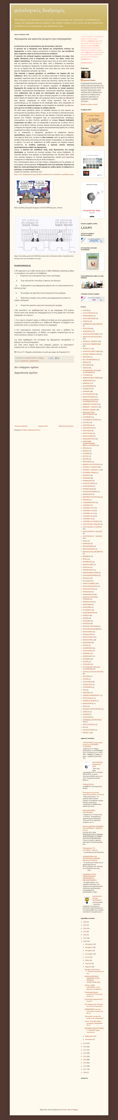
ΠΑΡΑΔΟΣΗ (87, 592)
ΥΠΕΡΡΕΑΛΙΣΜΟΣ (89, 701)
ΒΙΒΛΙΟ (85, 362)
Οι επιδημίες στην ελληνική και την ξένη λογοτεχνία (94, 1005)
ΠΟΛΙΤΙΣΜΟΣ (88, 632)
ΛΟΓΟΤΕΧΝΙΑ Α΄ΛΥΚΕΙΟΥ (92, 527)
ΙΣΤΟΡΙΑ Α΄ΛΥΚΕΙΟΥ (90, 467)
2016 (85, 1053)
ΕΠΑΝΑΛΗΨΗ (88, 436)
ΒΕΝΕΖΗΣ (86, 357)
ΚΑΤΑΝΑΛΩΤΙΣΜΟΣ (90, 492)
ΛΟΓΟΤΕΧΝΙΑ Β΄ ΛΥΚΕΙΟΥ (92, 531)
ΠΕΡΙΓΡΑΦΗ (87, 604)
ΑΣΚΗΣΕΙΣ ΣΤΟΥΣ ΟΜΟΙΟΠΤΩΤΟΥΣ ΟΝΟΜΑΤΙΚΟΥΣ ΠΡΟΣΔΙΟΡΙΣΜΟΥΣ (90, 877)
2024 (85, 928)
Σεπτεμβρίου (89, 954)
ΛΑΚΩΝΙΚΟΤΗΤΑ (89, 502)
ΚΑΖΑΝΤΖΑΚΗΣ (89, 483)
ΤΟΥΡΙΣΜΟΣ (87, 687)
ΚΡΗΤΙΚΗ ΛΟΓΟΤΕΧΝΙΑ (91, 497)
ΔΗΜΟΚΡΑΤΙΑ (34, 361)
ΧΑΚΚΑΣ (86, 712)
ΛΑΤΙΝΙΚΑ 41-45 (88, 513)
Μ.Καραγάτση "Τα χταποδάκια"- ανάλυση (90, 849)
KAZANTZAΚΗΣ (89, 730)
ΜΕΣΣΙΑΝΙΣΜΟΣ (89, 549)
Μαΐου (87, 960)
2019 (85, 1043)
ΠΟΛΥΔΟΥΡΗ (87, 634)
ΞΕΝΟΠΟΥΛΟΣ (88, 570)
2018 (85, 1047)
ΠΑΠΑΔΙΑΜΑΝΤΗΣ (90, 586)
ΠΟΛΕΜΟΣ (87, 621)
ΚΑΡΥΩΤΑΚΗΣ (88, 489)
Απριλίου (88, 963)
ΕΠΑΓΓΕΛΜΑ (88, 433)
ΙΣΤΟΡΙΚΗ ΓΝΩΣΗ (89, 472)
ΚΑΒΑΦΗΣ (87, 478)
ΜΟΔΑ (85, 559)
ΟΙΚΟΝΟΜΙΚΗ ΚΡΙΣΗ (90, 573)
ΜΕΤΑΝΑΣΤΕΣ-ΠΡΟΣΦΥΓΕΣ (93, 552)
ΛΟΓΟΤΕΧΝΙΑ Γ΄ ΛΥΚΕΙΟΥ (92, 536)
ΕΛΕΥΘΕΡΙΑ (87, 417)
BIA (84, 727)
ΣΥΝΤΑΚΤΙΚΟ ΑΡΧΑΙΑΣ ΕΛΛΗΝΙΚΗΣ (91, 668)
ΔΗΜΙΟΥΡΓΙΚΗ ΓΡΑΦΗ (91, 378)
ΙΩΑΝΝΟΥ (86, 475)
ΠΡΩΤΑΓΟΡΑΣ (88, 640)
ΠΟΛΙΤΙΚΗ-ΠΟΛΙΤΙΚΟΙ (91, 629)
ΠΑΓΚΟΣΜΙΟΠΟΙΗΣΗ (90, 575)
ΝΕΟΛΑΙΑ (86, 567)
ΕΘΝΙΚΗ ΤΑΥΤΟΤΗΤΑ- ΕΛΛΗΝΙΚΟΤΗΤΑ (91, 400)
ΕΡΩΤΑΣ (86, 451)
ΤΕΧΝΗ (85, 679)
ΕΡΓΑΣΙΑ (86, 448)
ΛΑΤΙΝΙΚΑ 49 (87, 519)
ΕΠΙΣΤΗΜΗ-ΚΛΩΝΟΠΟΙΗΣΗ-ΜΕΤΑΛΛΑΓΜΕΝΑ (89, 443)
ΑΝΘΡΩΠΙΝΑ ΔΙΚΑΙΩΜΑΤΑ (93, 324)
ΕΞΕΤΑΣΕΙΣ (87, 430)
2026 (85, 922)
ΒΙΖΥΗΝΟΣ (87, 365)
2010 (85, 1072)
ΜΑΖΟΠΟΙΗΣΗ (88, 546)
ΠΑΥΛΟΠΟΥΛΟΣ (88, 594)
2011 (85, 1069)
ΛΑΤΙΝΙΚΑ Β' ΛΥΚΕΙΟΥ (91, 521)
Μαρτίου (88, 967)
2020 (85, 941)
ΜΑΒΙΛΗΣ (86, 543)
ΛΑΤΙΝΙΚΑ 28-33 (88, 508)
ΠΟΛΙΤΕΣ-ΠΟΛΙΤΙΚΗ (90, 626)
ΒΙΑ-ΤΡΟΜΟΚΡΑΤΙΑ (90, 360)
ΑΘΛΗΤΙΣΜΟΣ (88, 316)
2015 (85, 1056)
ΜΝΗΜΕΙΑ (87, 556)
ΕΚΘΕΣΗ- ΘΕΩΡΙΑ (89, 410)
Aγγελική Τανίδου (89, 80)
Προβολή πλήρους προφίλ (89, 104)
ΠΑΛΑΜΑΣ (87, 581)
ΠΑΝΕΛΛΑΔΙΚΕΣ (89, 583)
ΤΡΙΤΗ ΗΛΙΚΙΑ (88, 698)
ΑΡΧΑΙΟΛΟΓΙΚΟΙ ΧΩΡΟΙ (92, 351)
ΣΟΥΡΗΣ (86, 662)
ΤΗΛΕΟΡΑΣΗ (87, 682)
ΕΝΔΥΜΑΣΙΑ (87, 425)
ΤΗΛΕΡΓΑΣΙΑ (87, 684)
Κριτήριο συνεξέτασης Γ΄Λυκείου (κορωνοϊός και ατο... (94, 971)
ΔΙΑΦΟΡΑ (86, 391)
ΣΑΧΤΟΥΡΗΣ (87, 651)
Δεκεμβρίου (89, 944)
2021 (85, 938)
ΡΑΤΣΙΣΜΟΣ (87, 642)
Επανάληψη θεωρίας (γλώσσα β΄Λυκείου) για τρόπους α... (93, 994)
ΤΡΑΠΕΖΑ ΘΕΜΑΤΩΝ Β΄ (91, 695)
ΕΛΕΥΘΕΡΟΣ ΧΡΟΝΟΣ (91, 420)
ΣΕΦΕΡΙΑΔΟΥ (88, 656)
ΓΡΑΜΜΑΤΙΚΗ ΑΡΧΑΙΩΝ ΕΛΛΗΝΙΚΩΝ (92, 371)
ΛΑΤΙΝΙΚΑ (86, 505)
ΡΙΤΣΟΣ (85, 645)
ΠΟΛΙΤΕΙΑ (86, 623)
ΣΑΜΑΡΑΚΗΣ (88, 648)
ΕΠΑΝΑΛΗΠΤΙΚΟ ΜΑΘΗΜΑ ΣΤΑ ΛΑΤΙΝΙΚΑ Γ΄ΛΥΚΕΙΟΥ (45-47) (93, 828)
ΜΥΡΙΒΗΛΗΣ (87, 562)
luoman (64, 1110)
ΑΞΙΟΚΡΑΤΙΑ (24, 361)
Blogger (75, 1110)
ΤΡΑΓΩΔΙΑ (86, 693)
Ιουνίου (87, 957)
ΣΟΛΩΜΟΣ (87, 659)
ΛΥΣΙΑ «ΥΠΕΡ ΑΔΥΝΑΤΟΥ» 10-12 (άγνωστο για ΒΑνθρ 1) (93, 987)
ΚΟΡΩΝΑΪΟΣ (87, 494)
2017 (85, 1050)
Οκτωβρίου (89, 950)
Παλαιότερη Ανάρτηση (66, 426)
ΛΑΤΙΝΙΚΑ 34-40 (88, 510)
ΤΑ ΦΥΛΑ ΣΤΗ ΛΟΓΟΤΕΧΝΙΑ (93, 672)
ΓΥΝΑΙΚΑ (86, 375)
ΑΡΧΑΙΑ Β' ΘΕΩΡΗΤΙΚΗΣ (92, 344)
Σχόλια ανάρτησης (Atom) (31, 430)
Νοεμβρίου (89, 947)
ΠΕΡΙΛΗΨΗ (87, 607)
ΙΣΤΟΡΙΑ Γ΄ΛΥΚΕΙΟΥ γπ (91, 470)
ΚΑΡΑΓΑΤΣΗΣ (88, 486)
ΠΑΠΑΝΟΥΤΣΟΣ (89, 589)
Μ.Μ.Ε (85, 541)
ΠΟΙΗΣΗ (86, 615)
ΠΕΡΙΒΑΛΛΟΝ (88, 602)
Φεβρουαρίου (89, 1036)
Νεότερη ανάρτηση (21, 426)
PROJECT (86, 733)
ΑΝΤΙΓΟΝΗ (87, 328)
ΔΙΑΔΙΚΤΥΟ (87, 389)
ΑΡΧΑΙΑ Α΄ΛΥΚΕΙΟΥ (90, 341)
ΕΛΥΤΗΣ (86, 422)
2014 (85, 1059)
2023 (85, 931)
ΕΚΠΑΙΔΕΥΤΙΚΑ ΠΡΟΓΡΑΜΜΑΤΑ (89, 413)
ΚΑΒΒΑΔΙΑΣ (87, 481)
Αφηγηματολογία (88, 784)
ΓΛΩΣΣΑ (86, 368)
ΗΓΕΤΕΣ (86, 456)
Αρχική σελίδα (43, 426)
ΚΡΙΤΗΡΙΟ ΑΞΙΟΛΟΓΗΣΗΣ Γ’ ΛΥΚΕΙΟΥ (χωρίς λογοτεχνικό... (94, 1030)
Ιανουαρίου (89, 1039)
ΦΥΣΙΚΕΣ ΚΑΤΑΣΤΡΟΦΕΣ (92, 709)
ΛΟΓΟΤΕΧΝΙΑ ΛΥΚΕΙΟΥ (91, 524)
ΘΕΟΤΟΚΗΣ (87, 462)
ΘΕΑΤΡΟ (86, 459)
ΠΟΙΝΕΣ (86, 618)
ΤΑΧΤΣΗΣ (86, 676)
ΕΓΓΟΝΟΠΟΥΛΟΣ (89, 394)
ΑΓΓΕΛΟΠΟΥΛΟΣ (89, 313)
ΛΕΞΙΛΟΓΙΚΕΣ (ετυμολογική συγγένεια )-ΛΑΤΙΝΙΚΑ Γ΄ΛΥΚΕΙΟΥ (92, 744)
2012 (85, 1066)
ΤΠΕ (84, 690)
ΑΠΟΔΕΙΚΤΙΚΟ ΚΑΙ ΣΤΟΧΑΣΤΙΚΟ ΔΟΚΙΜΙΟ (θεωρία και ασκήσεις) (91, 858)
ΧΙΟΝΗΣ (86, 714)
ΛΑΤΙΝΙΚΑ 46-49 (88, 516)
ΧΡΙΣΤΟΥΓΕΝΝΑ (89, 724)
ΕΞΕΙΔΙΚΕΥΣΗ (88, 428)
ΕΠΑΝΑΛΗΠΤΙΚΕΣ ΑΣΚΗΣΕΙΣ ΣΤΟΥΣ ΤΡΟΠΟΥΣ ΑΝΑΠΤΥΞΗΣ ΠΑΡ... (93, 979)
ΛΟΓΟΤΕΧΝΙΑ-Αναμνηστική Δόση (97, 764)
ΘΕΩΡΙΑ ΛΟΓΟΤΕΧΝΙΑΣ (91, 464)
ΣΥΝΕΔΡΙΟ (87, 664)
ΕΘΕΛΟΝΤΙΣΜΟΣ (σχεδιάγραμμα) (89, 811)
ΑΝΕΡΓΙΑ (86, 321)
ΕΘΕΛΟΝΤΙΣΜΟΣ (89, 397)
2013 (85, 1063)
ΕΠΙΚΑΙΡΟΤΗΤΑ (88, 439)
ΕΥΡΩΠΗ (86, 453)
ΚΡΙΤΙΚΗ (86, 500)
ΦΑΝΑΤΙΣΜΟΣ (88, 703)
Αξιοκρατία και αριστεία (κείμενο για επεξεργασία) (94, 1017)
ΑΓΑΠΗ (85, 310)
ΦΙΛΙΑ (85, 706)
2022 (85, 935)
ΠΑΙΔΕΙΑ (86, 578)
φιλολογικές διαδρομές (39, 10)
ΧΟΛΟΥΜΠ (87, 717)
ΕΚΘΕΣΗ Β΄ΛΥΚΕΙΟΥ (90, 404)
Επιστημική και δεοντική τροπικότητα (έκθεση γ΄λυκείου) (93, 793)
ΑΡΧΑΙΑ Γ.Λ (87, 349)
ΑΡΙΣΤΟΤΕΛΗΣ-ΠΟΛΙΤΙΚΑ (92, 337)
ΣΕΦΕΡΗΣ (86, 653)
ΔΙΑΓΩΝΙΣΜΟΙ (88, 386)
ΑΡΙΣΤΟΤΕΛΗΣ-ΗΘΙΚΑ (91, 334)
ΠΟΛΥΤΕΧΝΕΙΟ (88, 637)
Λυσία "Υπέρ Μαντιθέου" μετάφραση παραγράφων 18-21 (94, 1023)
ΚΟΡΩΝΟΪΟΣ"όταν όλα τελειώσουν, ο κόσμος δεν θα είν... (94, 1011)
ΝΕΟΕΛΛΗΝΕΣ (88, 564)
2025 (85, 925)
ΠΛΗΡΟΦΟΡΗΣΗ (89, 613)
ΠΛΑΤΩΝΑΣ (87, 610)
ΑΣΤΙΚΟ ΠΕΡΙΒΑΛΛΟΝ (91, 354)
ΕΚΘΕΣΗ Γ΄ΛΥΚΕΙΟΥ (90, 407)
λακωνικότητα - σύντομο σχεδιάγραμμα (97, 898)
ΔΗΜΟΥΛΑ (87, 383)
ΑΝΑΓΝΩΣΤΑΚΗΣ (89, 318)
